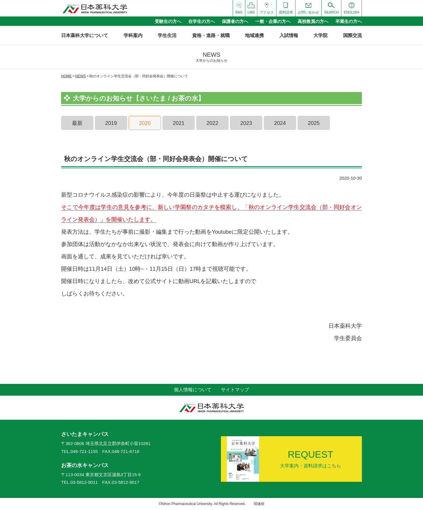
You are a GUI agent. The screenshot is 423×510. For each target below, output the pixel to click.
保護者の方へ (235, 21)
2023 (246, 123)
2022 (212, 123)
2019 (111, 123)
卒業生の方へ (348, 21)
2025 (314, 123)
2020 (145, 123)
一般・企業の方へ (273, 21)
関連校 (259, 504)
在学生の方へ (201, 21)
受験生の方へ (168, 21)
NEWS (80, 76)
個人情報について (193, 389)
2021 (178, 123)
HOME (66, 76)
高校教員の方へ (313, 21)
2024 (280, 123)
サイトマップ (235, 389)
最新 (77, 123)
